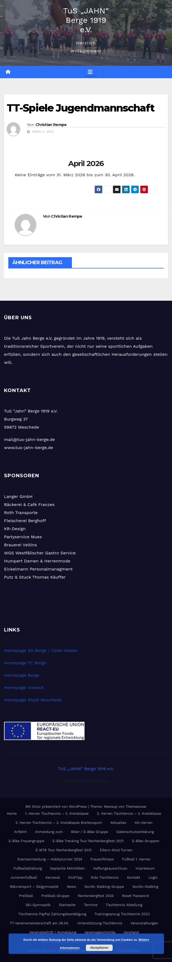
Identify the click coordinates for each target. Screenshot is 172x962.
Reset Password (135, 896)
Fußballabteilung (27, 868)
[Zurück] (29, 163)
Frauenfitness (102, 859)
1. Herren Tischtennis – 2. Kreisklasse (57, 814)
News (71, 887)
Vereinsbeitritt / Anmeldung (52, 932)
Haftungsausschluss (110, 868)
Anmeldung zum (49, 832)
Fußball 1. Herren (136, 859)
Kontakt (133, 877)
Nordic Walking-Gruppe (104, 887)
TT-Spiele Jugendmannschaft (80, 108)
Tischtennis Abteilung (124, 905)
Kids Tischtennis (105, 877)
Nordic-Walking (145, 887)
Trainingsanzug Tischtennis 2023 (121, 914)
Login (153, 877)
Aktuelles (118, 823)
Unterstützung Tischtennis (99, 923)
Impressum (145, 868)
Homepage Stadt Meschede (33, 699)
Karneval (52, 877)
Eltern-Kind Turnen (116, 850)
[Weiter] (143, 163)
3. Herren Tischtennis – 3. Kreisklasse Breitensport (59, 823)
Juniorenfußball (23, 877)
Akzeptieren (99, 948)
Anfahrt (20, 832)
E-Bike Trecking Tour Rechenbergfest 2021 (88, 841)
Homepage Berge (21, 675)
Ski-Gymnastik (37, 905)
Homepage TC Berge (25, 662)
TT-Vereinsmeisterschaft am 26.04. (39, 923)
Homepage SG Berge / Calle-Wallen (41, 650)
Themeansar (136, 807)
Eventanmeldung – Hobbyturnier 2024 (49, 859)
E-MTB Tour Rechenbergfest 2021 (63, 850)
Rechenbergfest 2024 (96, 896)
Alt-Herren (143, 823)
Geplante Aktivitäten (67, 868)
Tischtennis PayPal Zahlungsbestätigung (52, 914)
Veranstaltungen (144, 923)
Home (12, 814)
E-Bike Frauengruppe (26, 841)
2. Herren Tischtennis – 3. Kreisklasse (129, 814)
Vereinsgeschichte (100, 932)
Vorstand (131, 932)
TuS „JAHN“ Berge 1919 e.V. (86, 20)
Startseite (67, 905)
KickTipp (75, 877)
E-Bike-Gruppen (145, 841)
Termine (90, 905)
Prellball (26, 896)
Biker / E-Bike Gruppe (89, 832)
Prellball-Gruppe (55, 896)
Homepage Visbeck (24, 687)
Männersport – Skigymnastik (34, 887)
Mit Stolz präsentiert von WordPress (56, 807)
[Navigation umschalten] (90, 72)
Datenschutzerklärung (135, 832)
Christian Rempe (51, 124)
